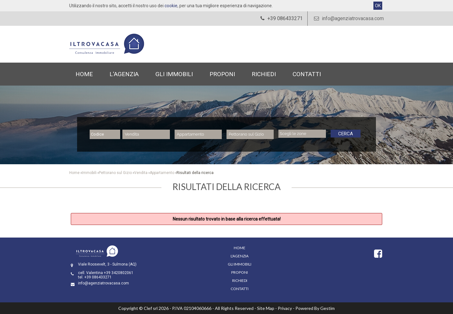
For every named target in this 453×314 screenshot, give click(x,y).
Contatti (307, 74)
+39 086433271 (98, 277)
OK (378, 5)
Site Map (265, 308)
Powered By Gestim (315, 308)
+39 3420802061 (118, 273)
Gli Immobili (174, 74)
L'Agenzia (124, 74)
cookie (171, 5)
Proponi (222, 74)
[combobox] (146, 134)
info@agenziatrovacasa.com (348, 18)
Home (84, 74)
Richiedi (264, 74)
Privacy (285, 308)
